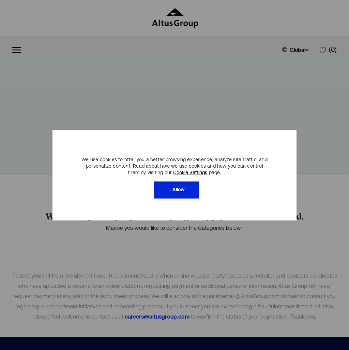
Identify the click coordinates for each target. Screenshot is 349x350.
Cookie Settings (190, 172)
